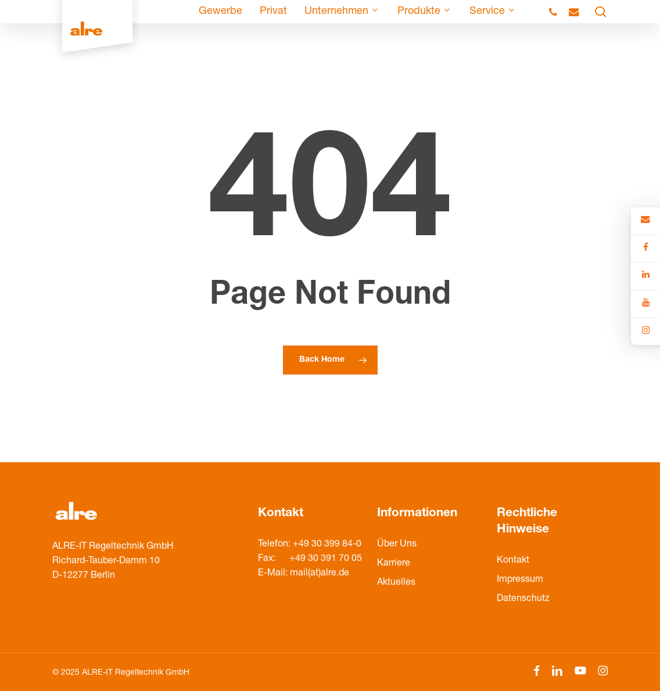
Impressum (520, 580)
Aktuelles (396, 583)
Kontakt (513, 561)
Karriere (393, 563)
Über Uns (397, 544)
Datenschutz (523, 599)
